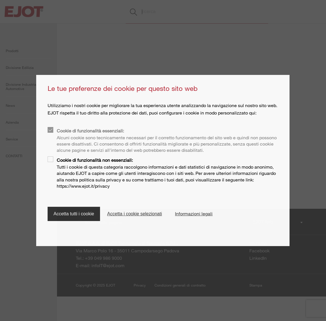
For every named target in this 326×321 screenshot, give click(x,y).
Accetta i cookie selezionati (134, 213)
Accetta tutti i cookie (74, 213)
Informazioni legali (194, 213)
